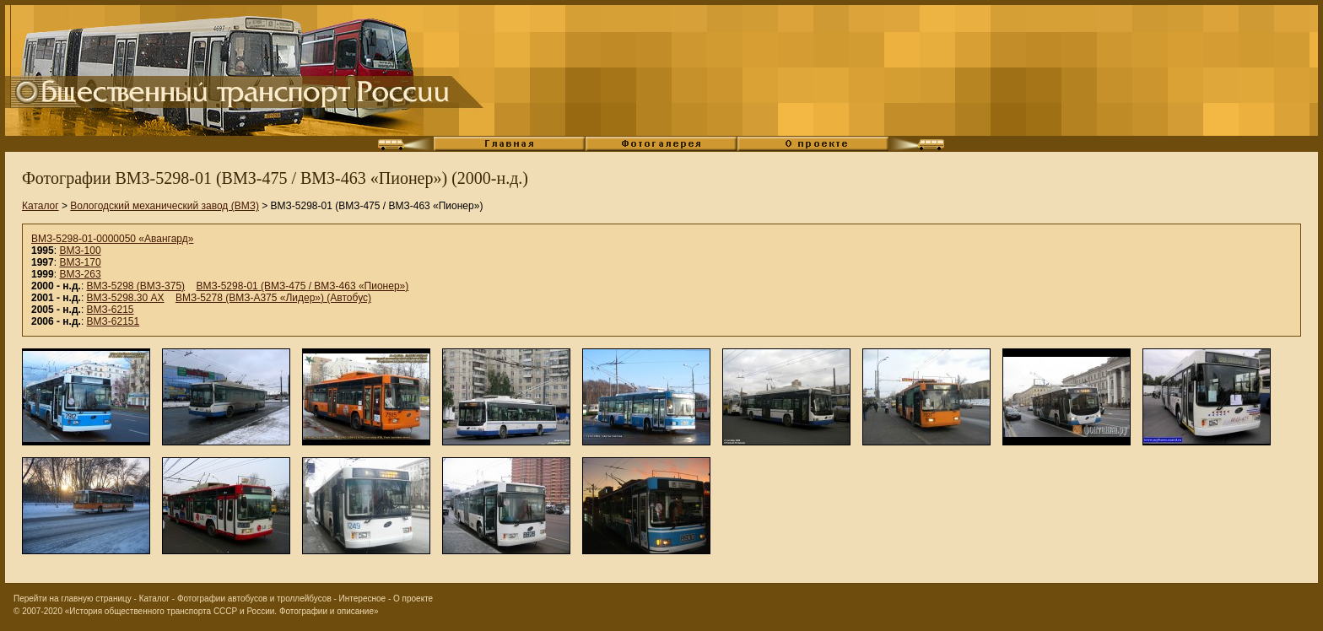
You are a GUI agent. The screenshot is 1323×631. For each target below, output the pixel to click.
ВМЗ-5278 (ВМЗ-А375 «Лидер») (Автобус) (273, 298)
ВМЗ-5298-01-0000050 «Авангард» (112, 239)
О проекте (413, 598)
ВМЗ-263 (79, 274)
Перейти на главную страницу (73, 598)
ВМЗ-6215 (110, 310)
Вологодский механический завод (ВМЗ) (164, 206)
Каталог (40, 206)
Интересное (362, 598)
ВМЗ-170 (79, 262)
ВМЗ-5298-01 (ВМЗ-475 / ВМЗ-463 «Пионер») (302, 286)
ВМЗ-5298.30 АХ (126, 298)
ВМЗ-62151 (113, 321)
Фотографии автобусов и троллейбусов (254, 598)
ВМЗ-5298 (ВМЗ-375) (136, 286)
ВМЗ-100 (79, 250)
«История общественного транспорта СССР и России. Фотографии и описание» (222, 611)
